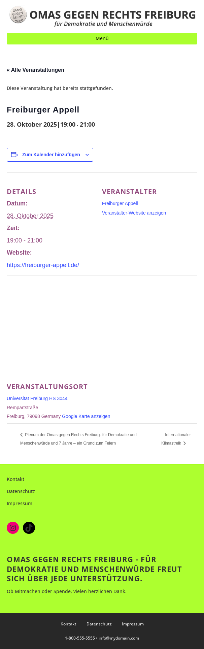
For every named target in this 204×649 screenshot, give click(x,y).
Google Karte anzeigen (86, 416)
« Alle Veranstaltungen (35, 70)
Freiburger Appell (120, 203)
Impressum (19, 503)
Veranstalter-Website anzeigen (134, 213)
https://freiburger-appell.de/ (43, 265)
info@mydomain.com (119, 638)
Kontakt (15, 479)
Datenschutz (21, 491)
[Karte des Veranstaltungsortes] (102, 323)
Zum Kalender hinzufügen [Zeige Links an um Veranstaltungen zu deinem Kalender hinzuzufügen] (51, 154)
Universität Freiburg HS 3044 (37, 398)
